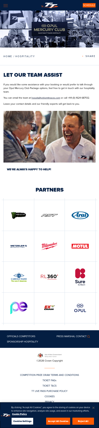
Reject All (83, 422)
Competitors (27, 336)
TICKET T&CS (49, 386)
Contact (81, 336)
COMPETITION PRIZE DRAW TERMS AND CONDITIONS (49, 375)
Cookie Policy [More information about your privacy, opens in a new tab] (19, 415)
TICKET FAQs (49, 380)
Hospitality (25, 56)
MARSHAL (69, 336)
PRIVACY (49, 402)
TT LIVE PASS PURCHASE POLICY (49, 391)
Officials (12, 336)
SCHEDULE (89, 5)
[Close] (93, 408)
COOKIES (50, 396)
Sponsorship (15, 342)
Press (60, 336)
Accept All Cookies (58, 422)
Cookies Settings (22, 422)
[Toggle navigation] (5, 5)
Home (7, 56)
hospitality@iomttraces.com (45, 98)
